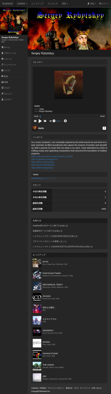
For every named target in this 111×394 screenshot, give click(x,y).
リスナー (6, 99)
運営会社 (69, 388)
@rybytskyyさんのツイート (43, 178)
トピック (6, 59)
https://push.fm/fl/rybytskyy (43, 165)
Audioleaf (7, 3)
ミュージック (8, 65)
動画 (4, 76)
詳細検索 (22, 3)
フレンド (6, 94)
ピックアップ (37, 3)
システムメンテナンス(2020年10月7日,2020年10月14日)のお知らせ (63, 246)
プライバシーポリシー (56, 388)
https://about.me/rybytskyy (42, 162)
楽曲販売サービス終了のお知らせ (48, 231)
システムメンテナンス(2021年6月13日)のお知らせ (55, 236)
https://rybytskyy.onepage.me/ (44, 159)
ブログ (5, 88)
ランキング (53, 3)
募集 (65, 3)
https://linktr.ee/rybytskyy (42, 168)
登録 (91, 3)
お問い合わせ (96, 388)
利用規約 (43, 388)
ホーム (5, 47)
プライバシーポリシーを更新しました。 (50, 241)
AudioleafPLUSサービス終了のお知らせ (50, 225)
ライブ (5, 70)
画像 (4, 82)
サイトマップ (85, 388)
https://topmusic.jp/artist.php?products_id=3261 (52, 156)
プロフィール (8, 53)
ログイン (104, 3)
